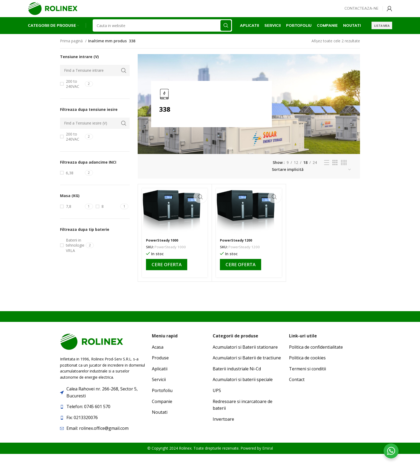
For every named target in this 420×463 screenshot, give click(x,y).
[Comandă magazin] (311, 178)
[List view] (326, 171)
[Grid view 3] (335, 171)
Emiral (267, 457)
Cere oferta (167, 273)
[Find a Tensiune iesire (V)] (95, 132)
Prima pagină (72, 49)
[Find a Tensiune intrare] (95, 79)
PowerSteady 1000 (163, 248)
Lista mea (381, 33)
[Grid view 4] (344, 171)
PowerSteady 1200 (237, 248)
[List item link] (103, 415)
